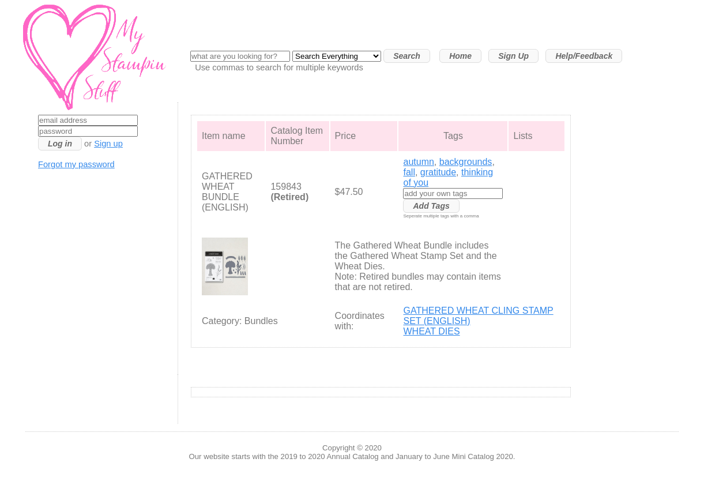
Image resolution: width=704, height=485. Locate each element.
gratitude (438, 172)
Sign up (108, 143)
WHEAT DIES (431, 331)
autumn (418, 162)
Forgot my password (76, 164)
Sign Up (513, 56)
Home (460, 56)
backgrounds (465, 162)
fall (409, 172)
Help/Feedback (583, 56)
